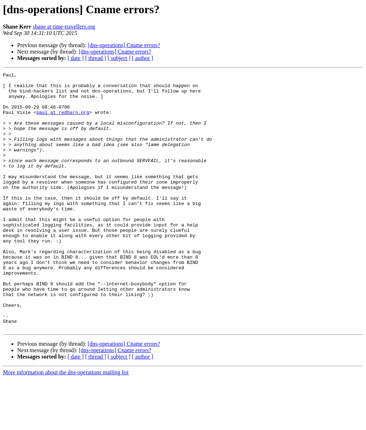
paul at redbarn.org (62, 121)
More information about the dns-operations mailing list (66, 424)
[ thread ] (95, 58)
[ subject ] (119, 58)
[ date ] (76, 58)
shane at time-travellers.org (64, 27)
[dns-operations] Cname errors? (124, 45)
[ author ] (142, 58)
